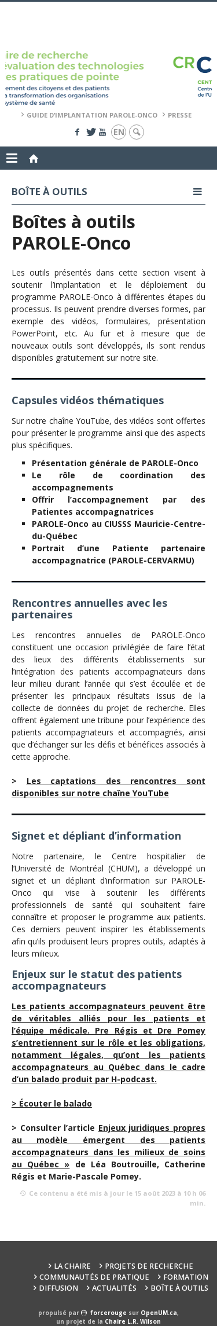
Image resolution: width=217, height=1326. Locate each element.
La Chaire (72, 1266)
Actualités (114, 1288)
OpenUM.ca (159, 1313)
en (118, 131)
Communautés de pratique (94, 1277)
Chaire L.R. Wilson (133, 1321)
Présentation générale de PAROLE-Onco (115, 462)
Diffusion (58, 1288)
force (108, 1313)
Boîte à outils (179, 1288)
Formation (185, 1277)
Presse (180, 115)
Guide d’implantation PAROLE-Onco (92, 115)
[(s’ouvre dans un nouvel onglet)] (52, 1103)
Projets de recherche (149, 1266)
